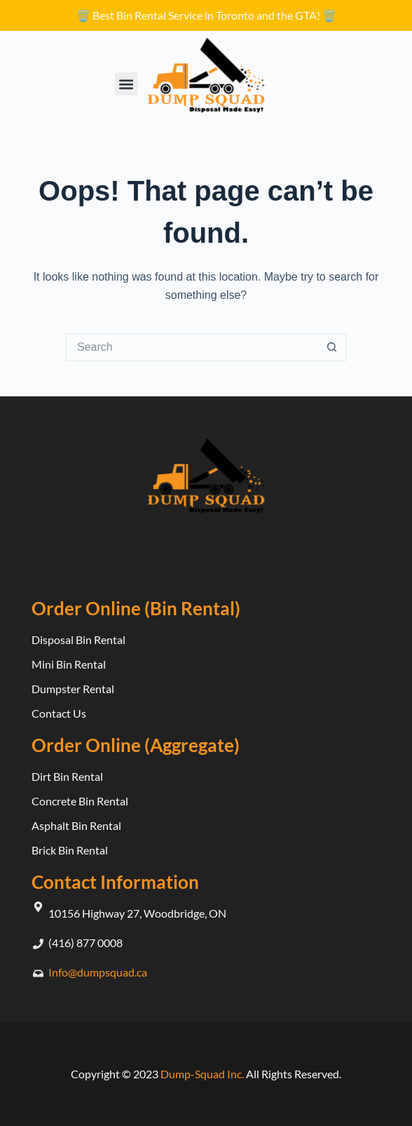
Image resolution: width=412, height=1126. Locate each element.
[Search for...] (192, 347)
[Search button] (332, 347)
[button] (126, 83)
